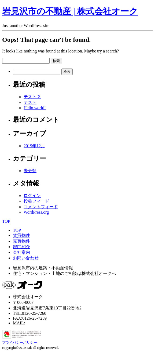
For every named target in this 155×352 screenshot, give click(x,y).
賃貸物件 (21, 235)
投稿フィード (36, 201)
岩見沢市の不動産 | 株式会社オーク (70, 11)
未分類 (30, 170)
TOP (6, 221)
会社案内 (21, 252)
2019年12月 (34, 145)
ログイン (32, 195)
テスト (30, 102)
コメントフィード (41, 207)
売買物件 (21, 241)
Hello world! (35, 107)
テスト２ (32, 96)
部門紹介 (21, 246)
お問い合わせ (26, 258)
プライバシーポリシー (19, 342)
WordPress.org (36, 212)
